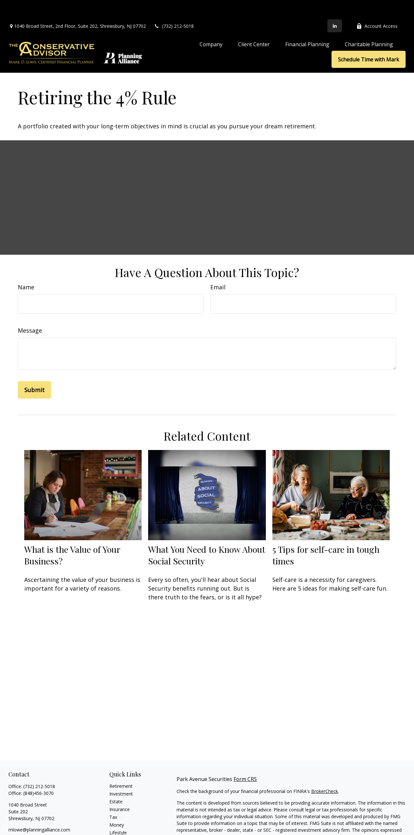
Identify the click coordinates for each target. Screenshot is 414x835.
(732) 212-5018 (174, 7)
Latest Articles (124, 821)
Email (217, 268)
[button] (211, 24)
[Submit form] (34, 370)
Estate (116, 782)
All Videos (119, 829)
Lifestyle (118, 813)
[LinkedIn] (334, 6)
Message (30, 311)
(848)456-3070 (38, 774)
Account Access (377, 7)
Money (116, 805)
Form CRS (245, 759)
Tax (113, 798)
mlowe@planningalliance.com (39, 810)
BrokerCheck (324, 772)
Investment (121, 774)
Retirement (121, 767)
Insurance (119, 790)
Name (26, 268)
